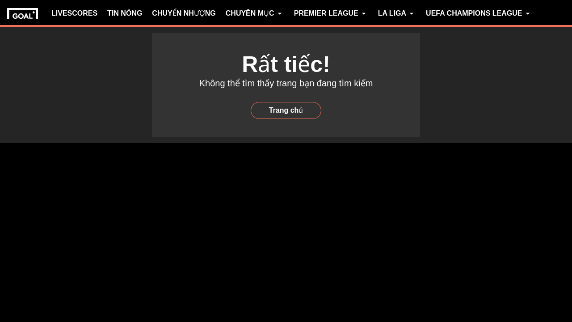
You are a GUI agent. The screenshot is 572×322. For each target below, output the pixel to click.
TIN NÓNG (124, 13)
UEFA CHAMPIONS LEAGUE (479, 13)
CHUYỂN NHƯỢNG (183, 13)
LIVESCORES (74, 13)
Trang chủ (286, 110)
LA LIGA (397, 13)
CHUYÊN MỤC (255, 13)
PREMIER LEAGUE (331, 13)
